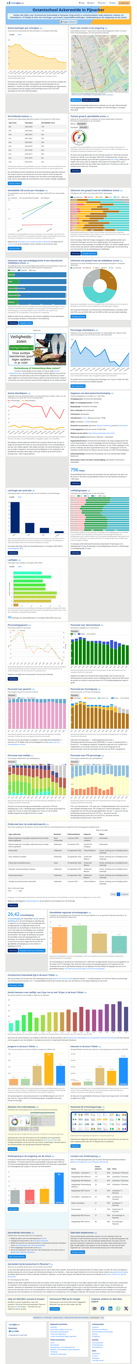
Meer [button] (112, 3)
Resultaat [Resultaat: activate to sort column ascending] (57, 834)
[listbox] (82, 123)
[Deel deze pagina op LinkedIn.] (110, 1308)
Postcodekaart (97, 1347)
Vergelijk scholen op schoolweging (32, 951)
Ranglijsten (96, 1336)
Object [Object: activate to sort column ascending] (101, 834)
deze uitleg (114, 159)
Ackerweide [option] (81, 124)
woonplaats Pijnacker (40, 1241)
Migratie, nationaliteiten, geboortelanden (65, 1349)
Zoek (81, 3)
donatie (17, 1307)
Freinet (114, 1274)
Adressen (53, 1327)
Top (102, 1317)
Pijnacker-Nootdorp (104, 425)
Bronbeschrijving (78, 1252)
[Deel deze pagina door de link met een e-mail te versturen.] (94, 1308)
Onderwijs (54, 1352)
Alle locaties (13, 1209)
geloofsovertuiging (121, 1272)
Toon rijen (15, 890)
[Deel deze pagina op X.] (126, 1308)
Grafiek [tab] (11, 35)
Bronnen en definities (100, 1329)
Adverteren (96, 1354)
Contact (95, 1356)
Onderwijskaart (97, 1345)
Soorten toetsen (14, 183)
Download (12, 1149)
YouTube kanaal (97, 1360)
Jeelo (122, 1274)
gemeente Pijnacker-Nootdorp (24, 1252)
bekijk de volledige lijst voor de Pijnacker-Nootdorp (89, 1162)
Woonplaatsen (63, 1332)
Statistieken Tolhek (15, 985)
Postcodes (54, 1332)
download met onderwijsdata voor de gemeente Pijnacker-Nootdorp (90, 1038)
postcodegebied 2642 (15, 548)
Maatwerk (95, 1358)
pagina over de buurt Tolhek (63, 978)
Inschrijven (55, 1309)
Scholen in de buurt (90, 100)
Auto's (52, 1343)
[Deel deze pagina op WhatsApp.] (118, 1308)
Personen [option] (74, 631)
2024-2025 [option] (83, 127)
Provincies (54, 1334)
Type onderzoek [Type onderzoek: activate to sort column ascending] (15, 834)
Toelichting (76, 171)
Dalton (108, 1274)
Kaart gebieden (97, 1343)
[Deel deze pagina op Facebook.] (102, 1308)
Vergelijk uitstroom (89, 253)
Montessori (12, 1277)
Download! (75, 1146)
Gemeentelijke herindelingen (102, 1332)
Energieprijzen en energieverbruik (62, 1347)
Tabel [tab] (20, 35)
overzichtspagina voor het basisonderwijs (30, 1245)
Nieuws (94, 1334)
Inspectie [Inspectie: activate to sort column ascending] (87, 834)
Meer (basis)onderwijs (17, 1257)
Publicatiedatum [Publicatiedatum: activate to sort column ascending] (73, 834)
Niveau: (73, 124)
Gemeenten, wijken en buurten (61, 1329)
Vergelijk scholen (26, 323)
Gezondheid (54, 1345)
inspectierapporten (32, 901)
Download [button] (123, 3)
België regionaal (70, 1336)
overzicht (11, 244)
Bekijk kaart (76, 100)
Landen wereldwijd (57, 1336)
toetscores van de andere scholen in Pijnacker (34, 242)
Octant (84, 418)
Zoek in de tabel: (112, 830)
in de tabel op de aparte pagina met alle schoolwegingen (84, 969)
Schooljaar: (74, 127)
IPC (118, 1274)
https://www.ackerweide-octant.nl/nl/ (101, 433)
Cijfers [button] (90, 3)
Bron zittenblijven (78, 386)
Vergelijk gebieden (78, 316)
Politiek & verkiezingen (58, 1354)
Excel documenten (50, 1140)
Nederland (62, 1334)
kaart (40, 1248)
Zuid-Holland (122, 425)
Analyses (95, 1327)
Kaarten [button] (101, 3)
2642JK (87, 422)
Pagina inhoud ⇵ (68, 22)
